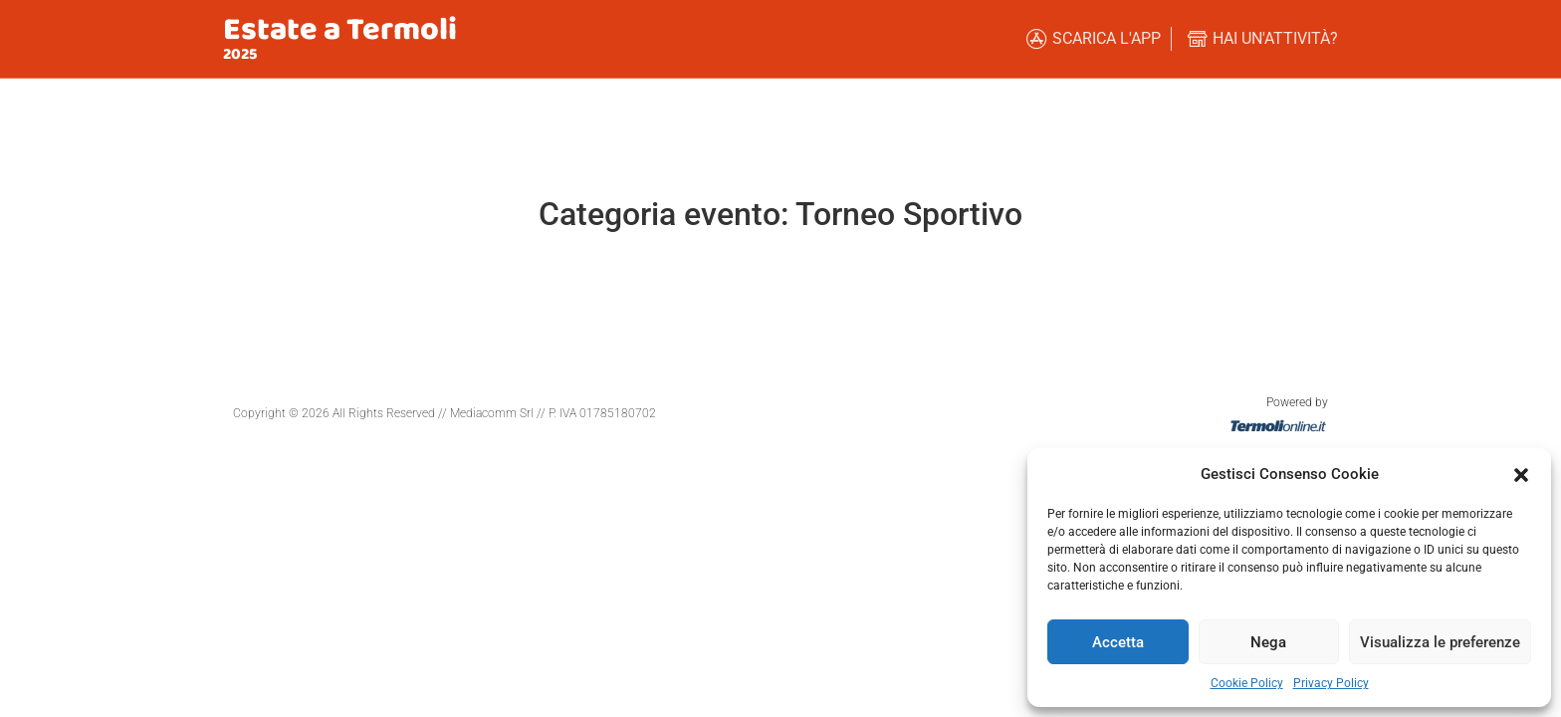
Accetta (1118, 642)
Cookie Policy (1247, 683)
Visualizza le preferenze (1440, 642)
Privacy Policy (1331, 683)
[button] (1521, 474)
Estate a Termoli (340, 30)
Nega (1268, 642)
